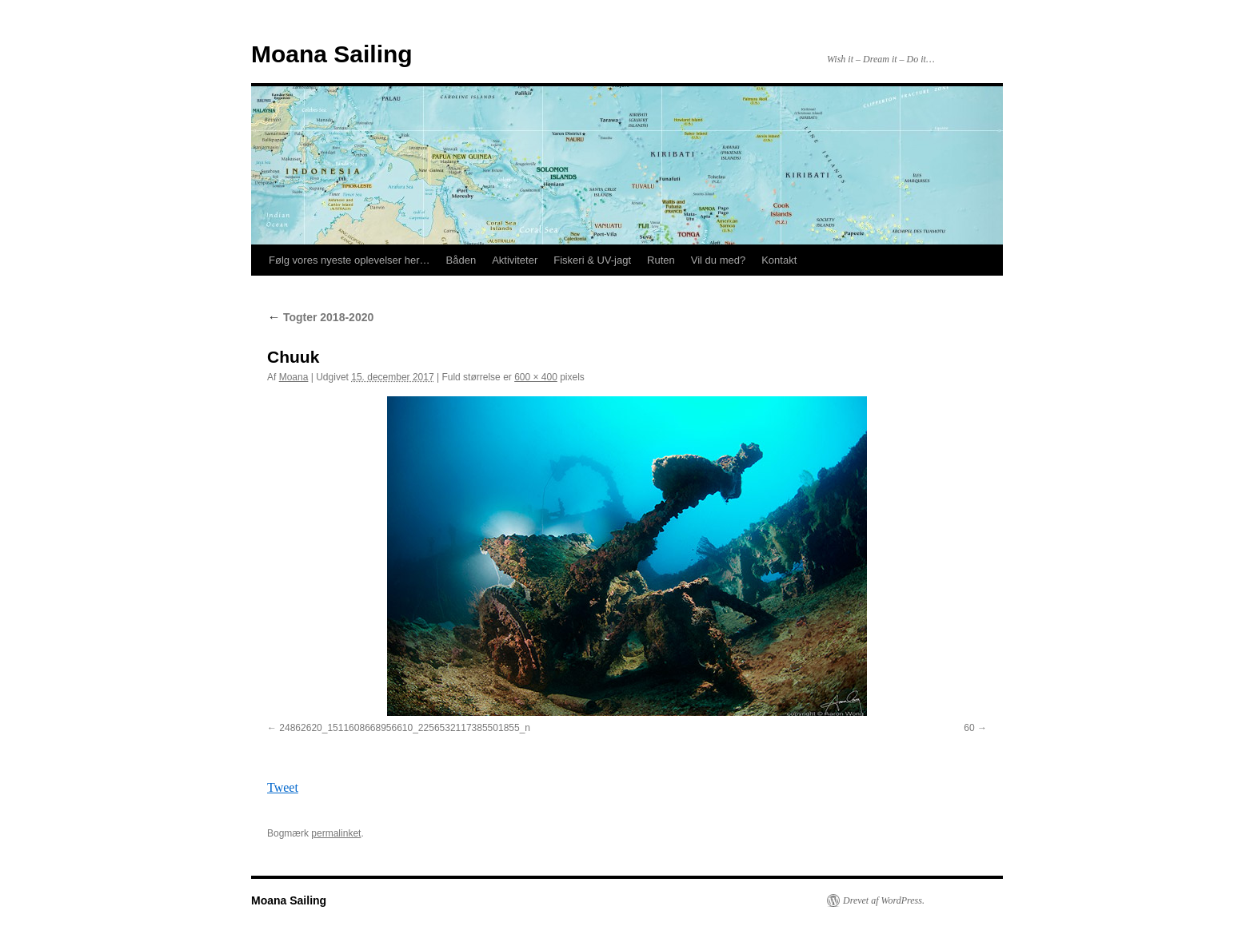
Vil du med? (718, 260)
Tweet (282, 787)
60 (969, 727)
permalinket (336, 833)
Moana (294, 377)
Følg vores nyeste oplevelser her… (349, 260)
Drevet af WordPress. (884, 900)
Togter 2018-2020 (320, 317)
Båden (461, 260)
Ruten (661, 260)
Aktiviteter (514, 260)
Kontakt (779, 260)
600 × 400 (535, 377)
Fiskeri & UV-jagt (592, 260)
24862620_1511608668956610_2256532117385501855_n (404, 727)
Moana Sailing (332, 54)
